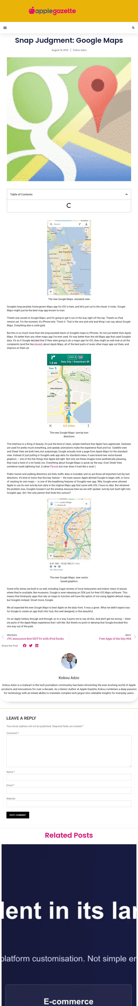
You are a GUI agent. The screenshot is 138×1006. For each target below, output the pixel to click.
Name (10, 772)
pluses (38, 344)
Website (10, 798)
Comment (12, 733)
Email (10, 785)
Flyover (54, 466)
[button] (5, 27)
